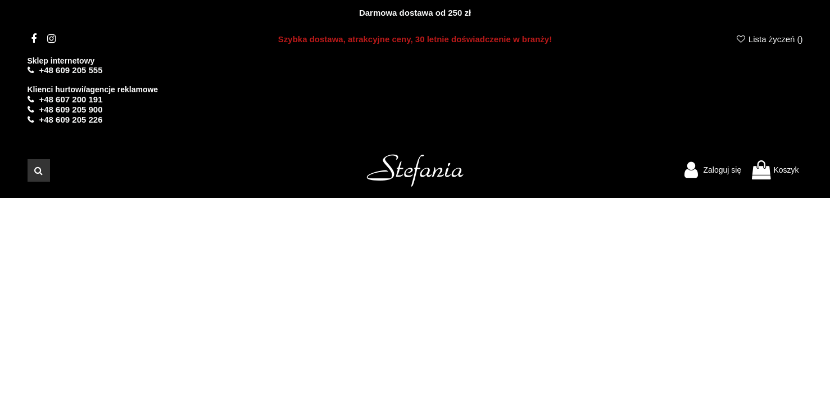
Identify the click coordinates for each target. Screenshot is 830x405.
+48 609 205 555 (71, 70)
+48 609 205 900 (71, 109)
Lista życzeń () (768, 39)
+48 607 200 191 (71, 99)
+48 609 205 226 (71, 119)
